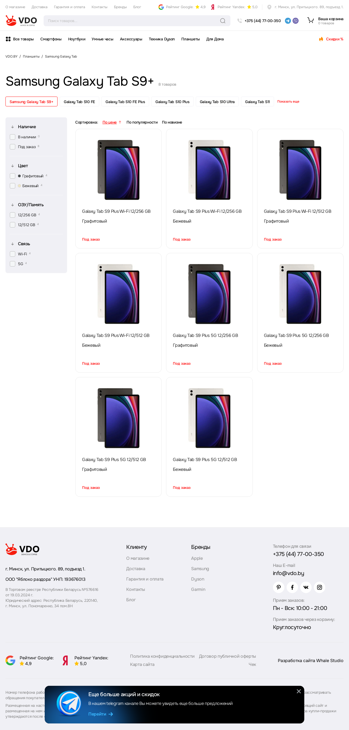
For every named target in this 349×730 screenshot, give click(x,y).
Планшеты (190, 39)
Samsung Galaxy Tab (61, 56)
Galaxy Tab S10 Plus (172, 101)
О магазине (15, 7)
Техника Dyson (162, 39)
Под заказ (91, 239)
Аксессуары (131, 39)
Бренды (120, 7)
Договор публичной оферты (227, 656)
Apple (197, 558)
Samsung (200, 569)
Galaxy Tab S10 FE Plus (125, 101)
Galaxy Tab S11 (257, 101)
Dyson (197, 579)
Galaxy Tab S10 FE (79, 101)
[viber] (296, 21)
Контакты (99, 7)
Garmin (198, 589)
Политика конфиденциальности (162, 656)
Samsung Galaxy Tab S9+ (31, 101)
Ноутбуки (76, 39)
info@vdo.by (288, 573)
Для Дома (215, 39)
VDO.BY (11, 56)
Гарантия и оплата (69, 7)
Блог (137, 7)
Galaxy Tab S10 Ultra (217, 101)
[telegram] (288, 21)
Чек (252, 664)
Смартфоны (50, 39)
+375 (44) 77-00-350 (298, 554)
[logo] (21, 20)
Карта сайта (142, 664)
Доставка (39, 7)
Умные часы (102, 39)
